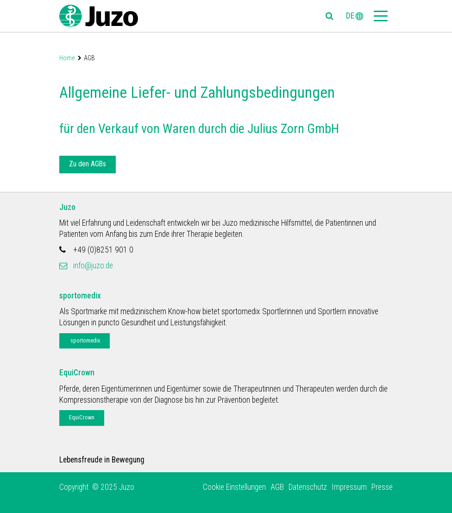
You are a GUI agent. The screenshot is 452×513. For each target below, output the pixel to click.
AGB (277, 487)
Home (67, 58)
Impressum (349, 487)
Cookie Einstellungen (234, 487)
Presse (382, 487)
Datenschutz (308, 487)
